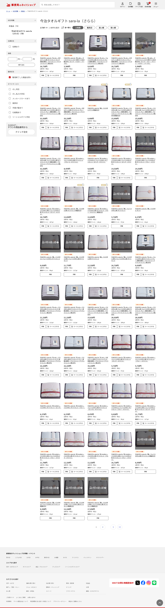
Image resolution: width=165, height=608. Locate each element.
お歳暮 (56, 554)
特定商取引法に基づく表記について (40, 598)
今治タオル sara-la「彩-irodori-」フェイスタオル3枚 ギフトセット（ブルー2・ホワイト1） (74, 158)
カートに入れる (54, 75)
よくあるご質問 (20, 594)
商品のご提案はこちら (75, 598)
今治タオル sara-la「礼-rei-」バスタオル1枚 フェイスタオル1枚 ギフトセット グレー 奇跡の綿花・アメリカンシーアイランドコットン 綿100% (145, 110)
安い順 (113, 27)
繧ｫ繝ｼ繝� (148, 6)
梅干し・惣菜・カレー (12, 583)
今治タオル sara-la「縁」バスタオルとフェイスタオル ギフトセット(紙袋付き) (50, 500)
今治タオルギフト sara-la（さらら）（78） (21, 32)
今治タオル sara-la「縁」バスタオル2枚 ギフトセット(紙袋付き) (74, 208)
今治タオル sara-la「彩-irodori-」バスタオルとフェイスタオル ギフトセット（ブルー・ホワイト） (121, 404)
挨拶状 (13, 103)
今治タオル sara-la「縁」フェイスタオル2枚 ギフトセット (121, 208)
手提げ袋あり (16, 107)
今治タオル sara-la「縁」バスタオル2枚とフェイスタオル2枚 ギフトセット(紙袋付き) (98, 500)
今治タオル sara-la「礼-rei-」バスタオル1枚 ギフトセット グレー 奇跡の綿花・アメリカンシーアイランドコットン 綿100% (74, 306)
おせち (65, 554)
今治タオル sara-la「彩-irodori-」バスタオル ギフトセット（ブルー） (74, 403)
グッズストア (56, 563)
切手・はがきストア (12, 563)
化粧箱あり (15, 112)
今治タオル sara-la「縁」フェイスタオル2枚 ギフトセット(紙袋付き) (145, 451)
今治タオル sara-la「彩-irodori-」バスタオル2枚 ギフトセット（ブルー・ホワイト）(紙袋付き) (98, 208)
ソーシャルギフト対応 (19, 117)
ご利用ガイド (10, 594)
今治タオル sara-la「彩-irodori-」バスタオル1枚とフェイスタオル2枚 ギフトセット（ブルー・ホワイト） (50, 453)
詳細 (42, 75)
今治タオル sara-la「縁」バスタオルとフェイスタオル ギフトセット (50, 256)
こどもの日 (18, 554)
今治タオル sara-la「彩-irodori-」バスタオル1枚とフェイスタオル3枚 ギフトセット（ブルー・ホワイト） (145, 159)
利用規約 (8, 598)
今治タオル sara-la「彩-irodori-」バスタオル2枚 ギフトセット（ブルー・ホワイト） (98, 452)
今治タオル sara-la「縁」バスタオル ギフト (145, 208)
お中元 (37, 554)
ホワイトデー (100, 554)
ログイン (122, 6)
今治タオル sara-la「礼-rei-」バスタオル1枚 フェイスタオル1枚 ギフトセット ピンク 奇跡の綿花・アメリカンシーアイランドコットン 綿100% (98, 307)
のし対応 (14, 89)
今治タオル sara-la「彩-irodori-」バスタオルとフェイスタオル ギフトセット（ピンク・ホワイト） (98, 158)
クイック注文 (139, 6)
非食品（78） (14, 26)
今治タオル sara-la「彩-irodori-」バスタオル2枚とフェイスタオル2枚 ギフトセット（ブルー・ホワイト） (121, 453)
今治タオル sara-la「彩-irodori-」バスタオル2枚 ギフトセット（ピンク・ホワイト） (74, 452)
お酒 (87, 583)
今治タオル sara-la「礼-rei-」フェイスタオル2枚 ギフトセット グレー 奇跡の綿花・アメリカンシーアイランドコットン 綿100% (145, 257)
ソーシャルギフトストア (72, 563)
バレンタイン (87, 554)
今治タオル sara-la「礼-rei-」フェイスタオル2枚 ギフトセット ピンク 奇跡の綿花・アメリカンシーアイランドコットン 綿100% (98, 60)
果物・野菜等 (70, 579)
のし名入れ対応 (17, 93)
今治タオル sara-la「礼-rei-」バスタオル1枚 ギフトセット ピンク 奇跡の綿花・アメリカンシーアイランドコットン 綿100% (50, 306)
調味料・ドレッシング (52, 583)
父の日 (28, 554)
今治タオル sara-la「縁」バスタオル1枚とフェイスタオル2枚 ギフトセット (74, 257)
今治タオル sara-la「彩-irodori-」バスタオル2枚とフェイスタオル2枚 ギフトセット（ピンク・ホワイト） (50, 209)
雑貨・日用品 (30, 587)
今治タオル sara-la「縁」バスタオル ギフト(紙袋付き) (98, 107)
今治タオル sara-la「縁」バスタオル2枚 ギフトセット (98, 256)
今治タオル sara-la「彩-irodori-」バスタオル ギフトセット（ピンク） (50, 403)
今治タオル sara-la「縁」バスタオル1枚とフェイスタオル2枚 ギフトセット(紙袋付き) (74, 500)
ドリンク (68, 583)
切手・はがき (10, 579)
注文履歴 (130, 6)
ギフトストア (27, 563)
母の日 (8, 554)
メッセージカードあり (19, 98)
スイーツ (48, 587)
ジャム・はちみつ (31, 583)
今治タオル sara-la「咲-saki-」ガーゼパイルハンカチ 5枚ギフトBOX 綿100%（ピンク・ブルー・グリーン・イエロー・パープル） (145, 60)
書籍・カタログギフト (92, 587)
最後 (119, 523)
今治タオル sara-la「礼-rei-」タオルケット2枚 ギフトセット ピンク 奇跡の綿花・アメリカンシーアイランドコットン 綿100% (98, 356)
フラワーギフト (70, 587)
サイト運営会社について (21, 598)
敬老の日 (46, 554)
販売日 (89, 27)
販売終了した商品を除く (20, 77)
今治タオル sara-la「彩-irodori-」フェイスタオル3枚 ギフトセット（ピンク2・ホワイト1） (98, 404)
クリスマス (75, 554)
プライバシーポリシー (59, 598)
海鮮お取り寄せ (30, 579)
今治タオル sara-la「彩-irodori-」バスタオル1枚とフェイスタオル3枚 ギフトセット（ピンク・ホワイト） (121, 159)
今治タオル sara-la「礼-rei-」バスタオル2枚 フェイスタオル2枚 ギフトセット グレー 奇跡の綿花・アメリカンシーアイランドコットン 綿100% (50, 110)
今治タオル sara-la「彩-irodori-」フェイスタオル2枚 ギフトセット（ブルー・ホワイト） (145, 355)
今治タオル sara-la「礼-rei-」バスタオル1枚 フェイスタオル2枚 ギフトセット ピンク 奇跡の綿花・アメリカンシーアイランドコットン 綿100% (121, 307)
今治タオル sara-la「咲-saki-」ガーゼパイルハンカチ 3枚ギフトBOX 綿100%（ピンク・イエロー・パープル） (74, 60)
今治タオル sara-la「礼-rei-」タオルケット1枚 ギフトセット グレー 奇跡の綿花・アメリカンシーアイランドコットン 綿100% (121, 60)
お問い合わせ (31, 594)
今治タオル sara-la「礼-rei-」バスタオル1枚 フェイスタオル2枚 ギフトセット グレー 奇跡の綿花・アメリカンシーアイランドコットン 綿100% (145, 307)
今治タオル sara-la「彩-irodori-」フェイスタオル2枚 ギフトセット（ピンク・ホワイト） (121, 355)
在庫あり (14, 46)
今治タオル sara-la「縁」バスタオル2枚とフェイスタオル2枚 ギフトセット (121, 257)
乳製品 (88, 579)
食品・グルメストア (41, 563)
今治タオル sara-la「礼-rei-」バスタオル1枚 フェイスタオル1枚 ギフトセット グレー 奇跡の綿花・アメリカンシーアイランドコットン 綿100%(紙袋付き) (121, 110)
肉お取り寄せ (50, 579)
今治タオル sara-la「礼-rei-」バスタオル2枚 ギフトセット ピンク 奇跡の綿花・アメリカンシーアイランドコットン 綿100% (50, 356)
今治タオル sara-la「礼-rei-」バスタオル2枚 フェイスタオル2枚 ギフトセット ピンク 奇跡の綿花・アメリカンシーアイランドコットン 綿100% (50, 160)
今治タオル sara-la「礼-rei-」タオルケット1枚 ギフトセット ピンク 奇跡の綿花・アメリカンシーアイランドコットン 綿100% (50, 60)
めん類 (8, 587)
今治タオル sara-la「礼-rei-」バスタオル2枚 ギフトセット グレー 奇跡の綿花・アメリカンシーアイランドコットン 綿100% (74, 356)
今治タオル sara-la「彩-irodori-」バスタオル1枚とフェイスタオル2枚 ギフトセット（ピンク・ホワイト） (145, 404)
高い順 (101, 27)
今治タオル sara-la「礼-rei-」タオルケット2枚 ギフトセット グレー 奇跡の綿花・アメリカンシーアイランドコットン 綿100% (74, 109)
